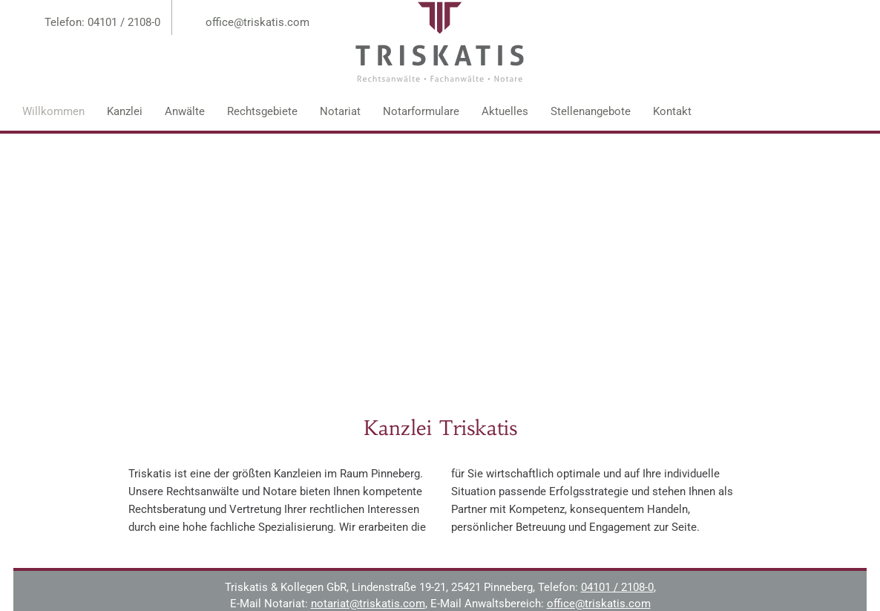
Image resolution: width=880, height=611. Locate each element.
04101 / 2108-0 (617, 587)
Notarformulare (421, 111)
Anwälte (185, 111)
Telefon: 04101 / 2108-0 (102, 22)
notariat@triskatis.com (368, 603)
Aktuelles (505, 111)
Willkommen (53, 111)
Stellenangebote (591, 111)
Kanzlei (124, 111)
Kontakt (672, 111)
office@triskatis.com (257, 22)
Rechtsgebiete (262, 111)
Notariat (340, 111)
